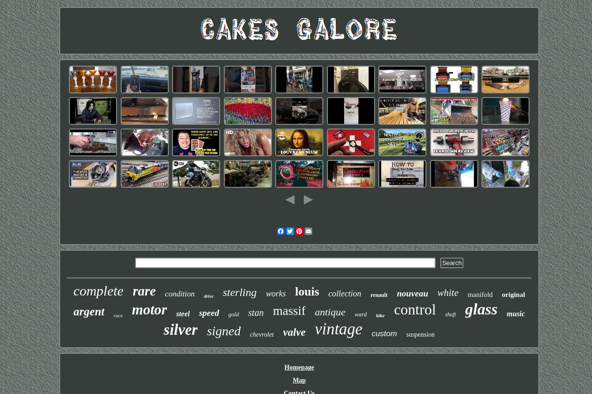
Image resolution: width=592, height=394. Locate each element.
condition (180, 293)
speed (209, 313)
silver (180, 329)
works (276, 293)
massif (289, 311)
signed (223, 331)
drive (209, 296)
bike (380, 315)
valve (294, 332)
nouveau (412, 293)
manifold (480, 294)
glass (481, 309)
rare (144, 290)
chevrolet (262, 334)
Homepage (299, 367)
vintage (339, 329)
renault (379, 295)
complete (98, 290)
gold (233, 314)
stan (256, 313)
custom (384, 333)
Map (299, 380)
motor (149, 310)
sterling (240, 292)
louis (307, 291)
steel (183, 314)
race (118, 315)
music (516, 314)
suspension (420, 334)
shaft (450, 314)
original (513, 294)
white (448, 292)
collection (344, 293)
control (415, 309)
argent (89, 311)
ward (361, 314)
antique (330, 312)
